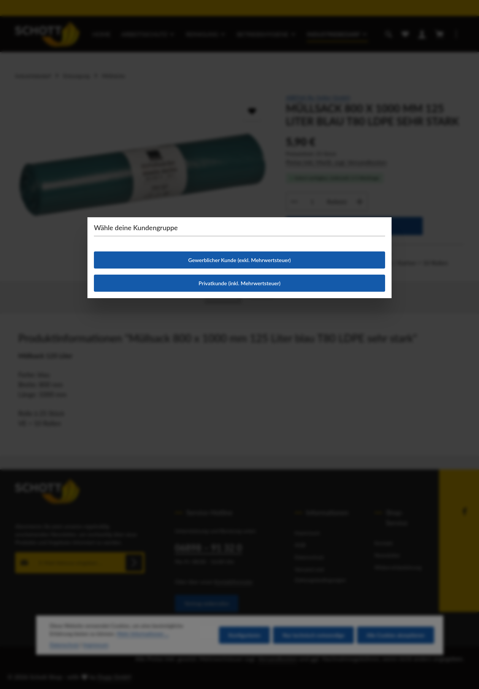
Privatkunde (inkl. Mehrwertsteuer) (239, 283)
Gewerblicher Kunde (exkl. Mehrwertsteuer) (239, 260)
